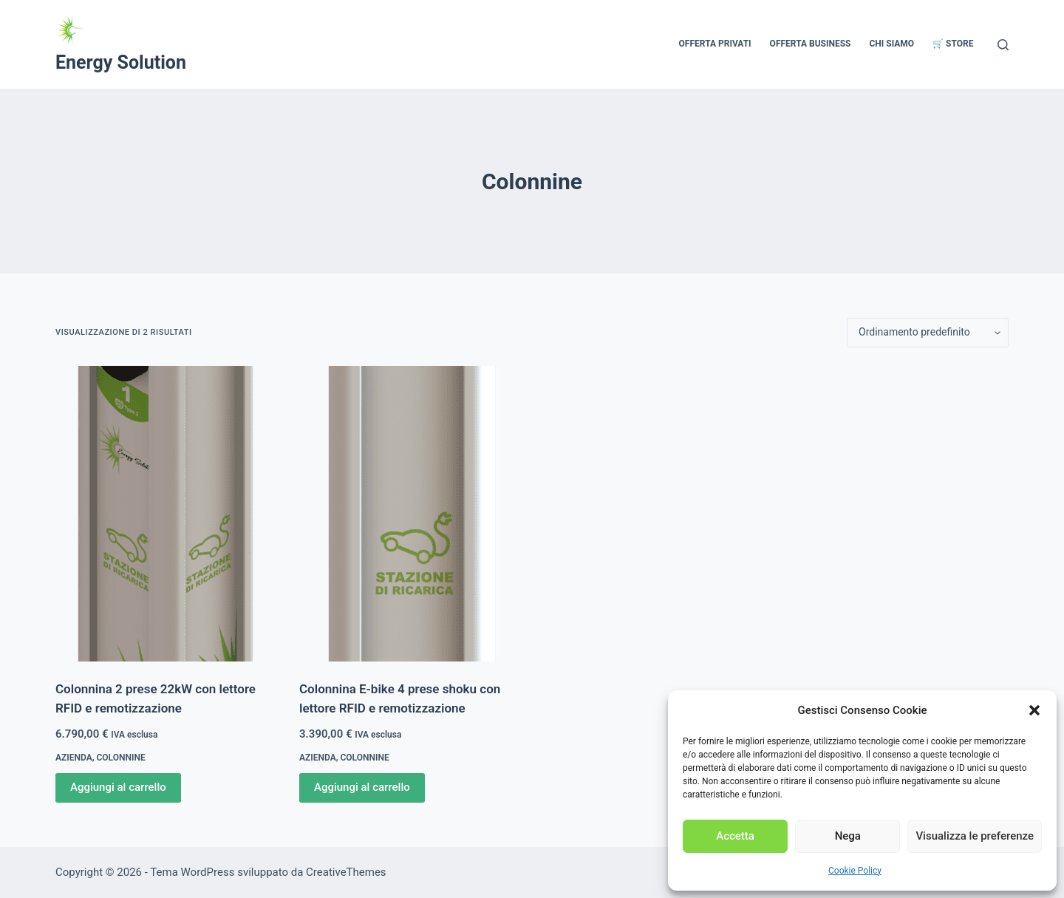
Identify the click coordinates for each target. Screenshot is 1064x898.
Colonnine (121, 757)
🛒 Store (952, 43)
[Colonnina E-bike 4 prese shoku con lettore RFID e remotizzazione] (410, 513)
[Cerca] (1003, 44)
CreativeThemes (346, 872)
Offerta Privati (715, 43)
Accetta (735, 836)
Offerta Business (810, 43)
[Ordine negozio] (928, 332)
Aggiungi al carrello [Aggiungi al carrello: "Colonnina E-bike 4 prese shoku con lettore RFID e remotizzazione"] (362, 787)
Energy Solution (120, 62)
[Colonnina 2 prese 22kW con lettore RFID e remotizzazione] (166, 513)
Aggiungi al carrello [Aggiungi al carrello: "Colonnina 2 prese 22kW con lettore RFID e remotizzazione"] (118, 787)
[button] (1034, 710)
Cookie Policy (854, 870)
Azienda (73, 757)
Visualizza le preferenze (974, 836)
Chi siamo (891, 43)
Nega (848, 836)
